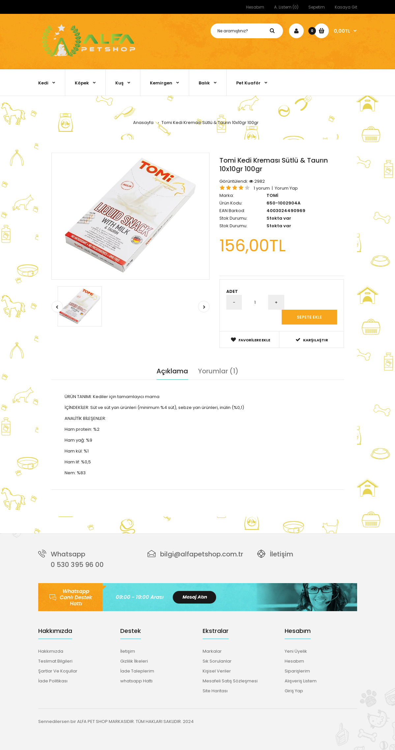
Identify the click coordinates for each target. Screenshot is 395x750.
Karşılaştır (312, 340)
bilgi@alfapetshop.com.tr (201, 554)
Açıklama (172, 371)
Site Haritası (215, 691)
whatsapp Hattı (136, 681)
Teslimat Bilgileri (55, 661)
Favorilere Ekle (250, 340)
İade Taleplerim (137, 671)
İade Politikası (53, 681)
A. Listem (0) (286, 7)
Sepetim (316, 7)
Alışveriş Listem (301, 681)
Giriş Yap (294, 691)
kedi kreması (87, 493)
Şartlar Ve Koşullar (57, 671)
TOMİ (272, 195)
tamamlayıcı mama (124, 493)
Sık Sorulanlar (217, 661)
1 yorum (262, 188)
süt (151, 493)
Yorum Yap (286, 188)
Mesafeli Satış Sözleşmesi (230, 681)
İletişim (281, 554)
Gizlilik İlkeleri (134, 661)
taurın (162, 493)
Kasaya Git (346, 7)
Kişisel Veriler (217, 671)
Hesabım (255, 7)
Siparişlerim (297, 671)
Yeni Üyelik (296, 651)
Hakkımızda (50, 651)
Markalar (212, 651)
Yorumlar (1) (218, 371)
